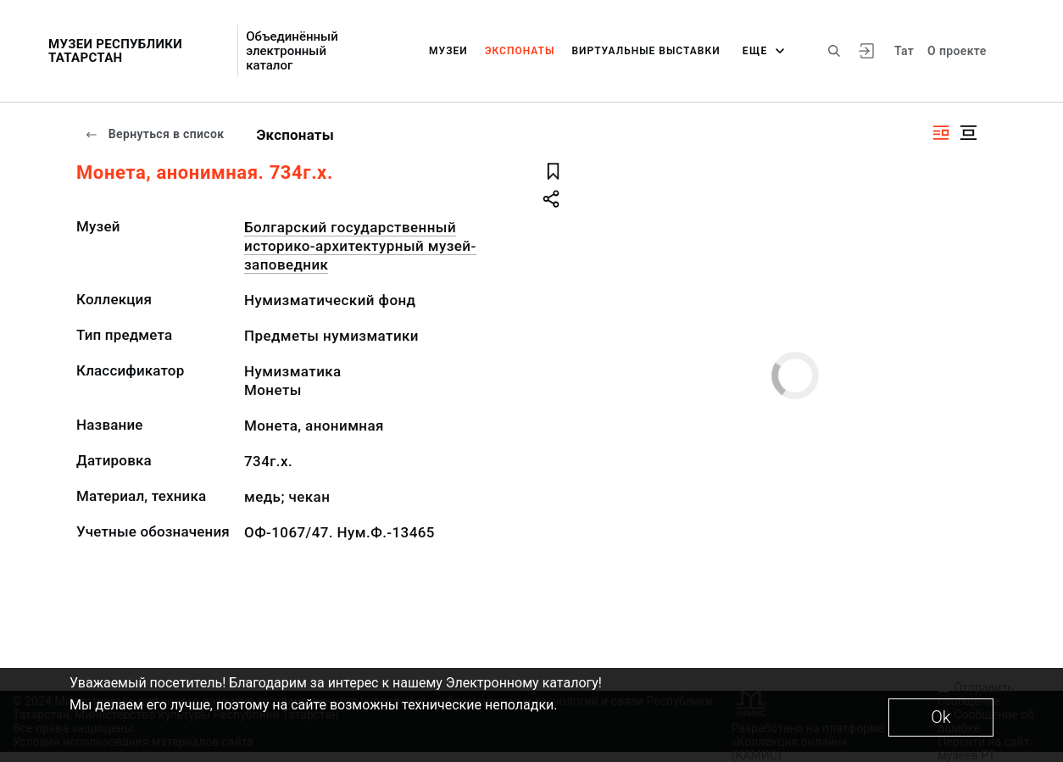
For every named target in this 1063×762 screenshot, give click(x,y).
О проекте (956, 51)
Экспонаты (520, 51)
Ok (940, 717)
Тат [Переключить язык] (904, 51)
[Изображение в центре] (968, 132)
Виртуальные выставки (645, 51)
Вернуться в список (154, 134)
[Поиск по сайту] (834, 51)
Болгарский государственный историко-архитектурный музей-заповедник (360, 246)
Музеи (448, 51)
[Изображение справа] (940, 132)
